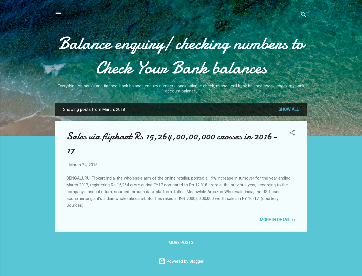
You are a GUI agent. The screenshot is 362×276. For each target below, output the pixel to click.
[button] (292, 133)
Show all (289, 109)
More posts (181, 242)
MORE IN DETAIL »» (278, 219)
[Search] (303, 15)
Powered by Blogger (181, 261)
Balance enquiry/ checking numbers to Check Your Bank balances (181, 55)
